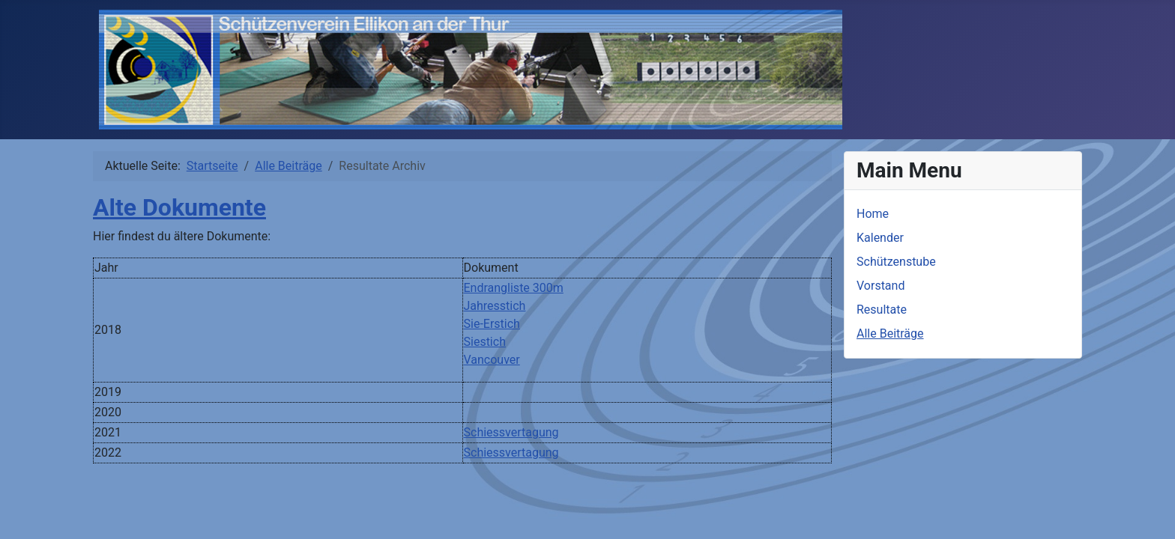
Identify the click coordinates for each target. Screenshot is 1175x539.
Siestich (485, 342)
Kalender (880, 238)
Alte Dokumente (179, 207)
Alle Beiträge (890, 333)
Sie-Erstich (492, 324)
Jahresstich (495, 306)
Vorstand (880, 285)
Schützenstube (896, 262)
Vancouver (492, 360)
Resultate (882, 309)
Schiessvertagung (511, 432)
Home (873, 214)
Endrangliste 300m (514, 288)
